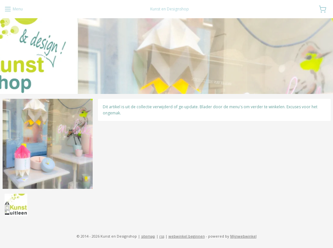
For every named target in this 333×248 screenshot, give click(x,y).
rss (161, 236)
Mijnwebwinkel (243, 236)
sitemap (148, 236)
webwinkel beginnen (186, 236)
